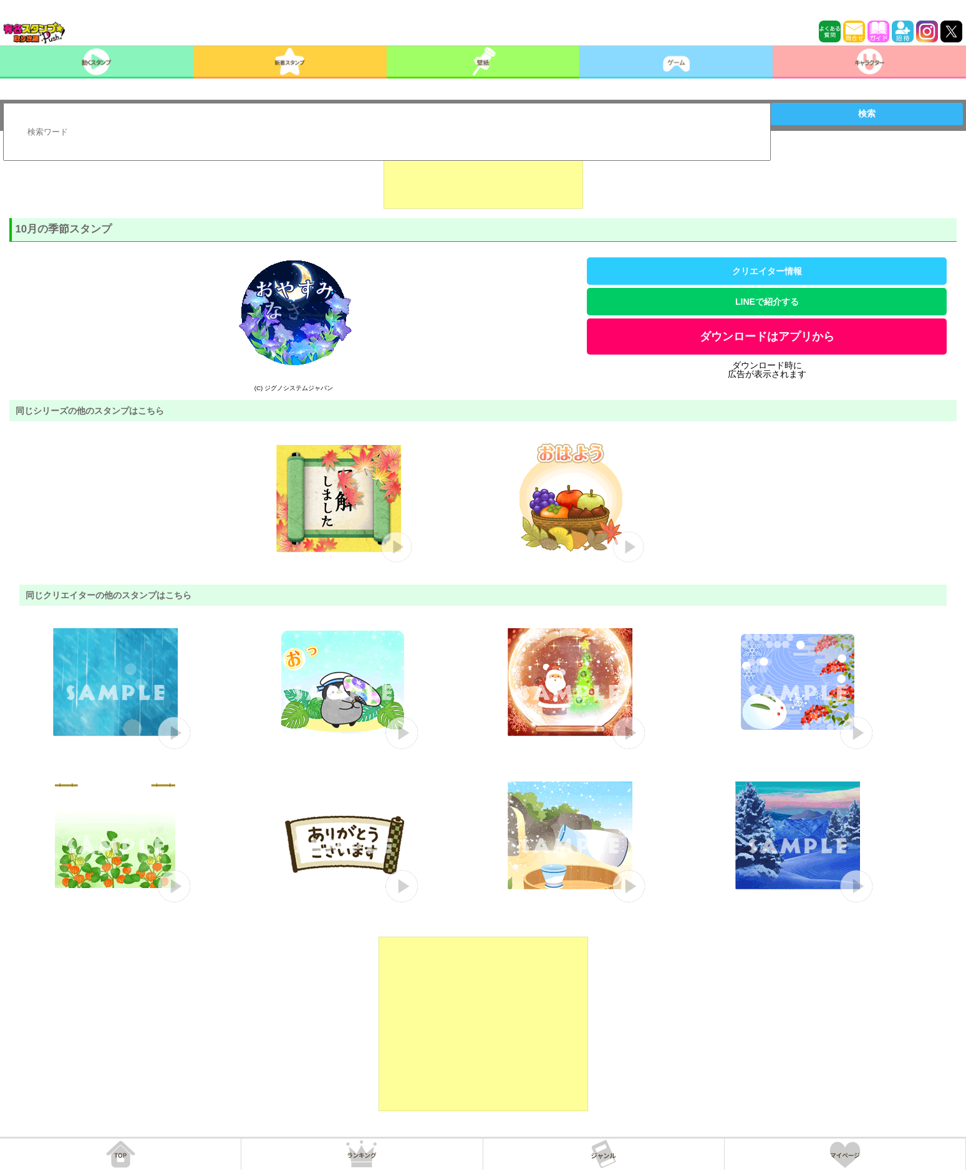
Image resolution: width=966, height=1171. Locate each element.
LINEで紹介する (767, 302)
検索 (867, 113)
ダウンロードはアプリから (767, 336)
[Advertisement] (483, 177)
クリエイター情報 (767, 271)
